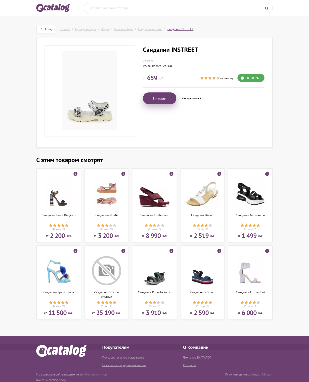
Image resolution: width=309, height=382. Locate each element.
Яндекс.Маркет (262, 374)
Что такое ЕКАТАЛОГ (197, 357)
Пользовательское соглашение (123, 357)
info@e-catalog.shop (93, 374)
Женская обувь (123, 29)
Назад (46, 29)
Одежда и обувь (85, 29)
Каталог (65, 29)
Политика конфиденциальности (124, 365)
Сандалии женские (150, 29)
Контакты (189, 365)
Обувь (105, 29)
